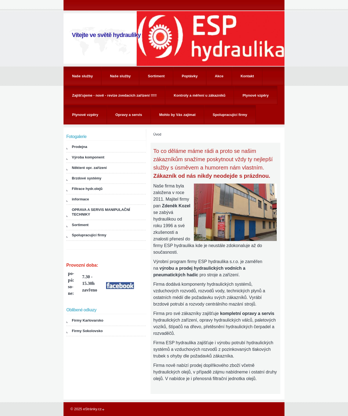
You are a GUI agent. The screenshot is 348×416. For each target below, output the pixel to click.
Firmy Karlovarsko (87, 320)
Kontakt (247, 76)
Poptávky (190, 76)
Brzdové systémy (86, 178)
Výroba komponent (88, 157)
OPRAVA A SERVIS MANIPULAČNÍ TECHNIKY (101, 212)
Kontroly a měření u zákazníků (199, 95)
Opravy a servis (128, 115)
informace (80, 199)
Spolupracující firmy (230, 115)
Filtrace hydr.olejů (87, 189)
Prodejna (79, 147)
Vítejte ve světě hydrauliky (106, 34)
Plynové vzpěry (255, 95)
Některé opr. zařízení (89, 168)
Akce (219, 76)
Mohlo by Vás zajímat (177, 115)
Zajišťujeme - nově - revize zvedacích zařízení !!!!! (114, 95)
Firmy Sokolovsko (87, 331)
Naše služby (82, 76)
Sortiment (156, 76)
